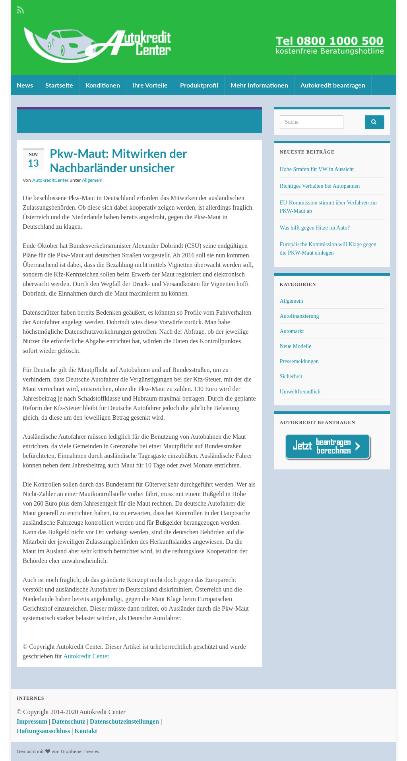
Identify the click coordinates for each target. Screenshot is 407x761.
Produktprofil (199, 85)
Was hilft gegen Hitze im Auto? (315, 228)
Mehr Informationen (259, 85)
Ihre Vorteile (150, 85)
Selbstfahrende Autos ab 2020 (210, 116)
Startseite (59, 85)
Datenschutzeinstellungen (124, 721)
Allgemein (92, 180)
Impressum (32, 721)
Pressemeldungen (299, 361)
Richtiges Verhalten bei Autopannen (320, 186)
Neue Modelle (296, 346)
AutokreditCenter (50, 180)
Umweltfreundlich (300, 392)
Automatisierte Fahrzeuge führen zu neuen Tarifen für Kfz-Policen (70, 120)
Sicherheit (291, 377)
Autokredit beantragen (332, 85)
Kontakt (85, 731)
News (25, 85)
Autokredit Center (86, 656)
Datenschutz (68, 721)
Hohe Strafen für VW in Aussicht (317, 169)
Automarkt (292, 331)
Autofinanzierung (299, 316)
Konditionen (102, 85)
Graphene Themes (80, 751)
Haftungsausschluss (43, 731)
